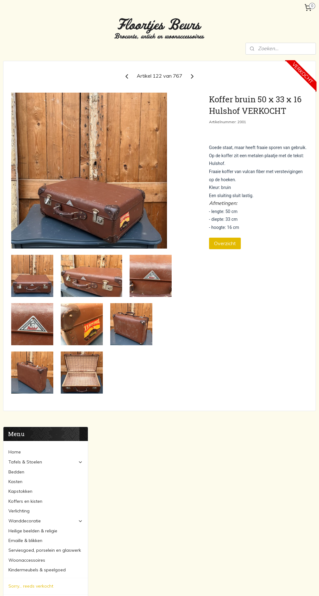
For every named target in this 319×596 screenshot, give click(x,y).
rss (152, 584)
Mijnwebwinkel (224, 584)
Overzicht (257, 262)
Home (14, 86)
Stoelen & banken (127, 479)
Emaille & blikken (25, 174)
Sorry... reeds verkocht (30, 220)
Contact (16, 266)
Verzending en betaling (32, 246)
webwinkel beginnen (174, 584)
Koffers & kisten (232, 486)
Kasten (15, 116)
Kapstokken (20, 125)
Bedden (16, 106)
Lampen (224, 472)
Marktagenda (22, 256)
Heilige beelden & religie (32, 165)
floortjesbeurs (127, 548)
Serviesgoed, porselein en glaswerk (44, 184)
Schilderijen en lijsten (237, 521)
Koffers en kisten (25, 135)
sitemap (141, 584)
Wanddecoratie (45, 155)
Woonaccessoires (26, 194)
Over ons (17, 237)
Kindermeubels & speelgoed (37, 204)
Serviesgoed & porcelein (241, 500)
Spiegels (224, 528)
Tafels (115, 472)
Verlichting (19, 145)
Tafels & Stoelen (45, 96)
